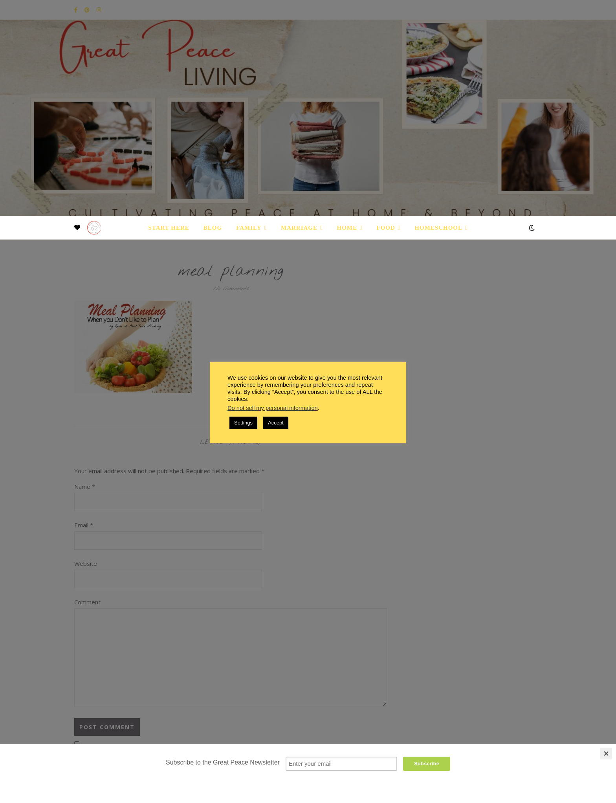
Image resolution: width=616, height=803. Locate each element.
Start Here (168, 228)
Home (347, 228)
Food (386, 228)
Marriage (299, 228)
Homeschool (438, 228)
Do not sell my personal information (272, 408)
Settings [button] (243, 423)
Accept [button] (276, 423)
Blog (213, 228)
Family (248, 228)
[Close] (606, 753)
